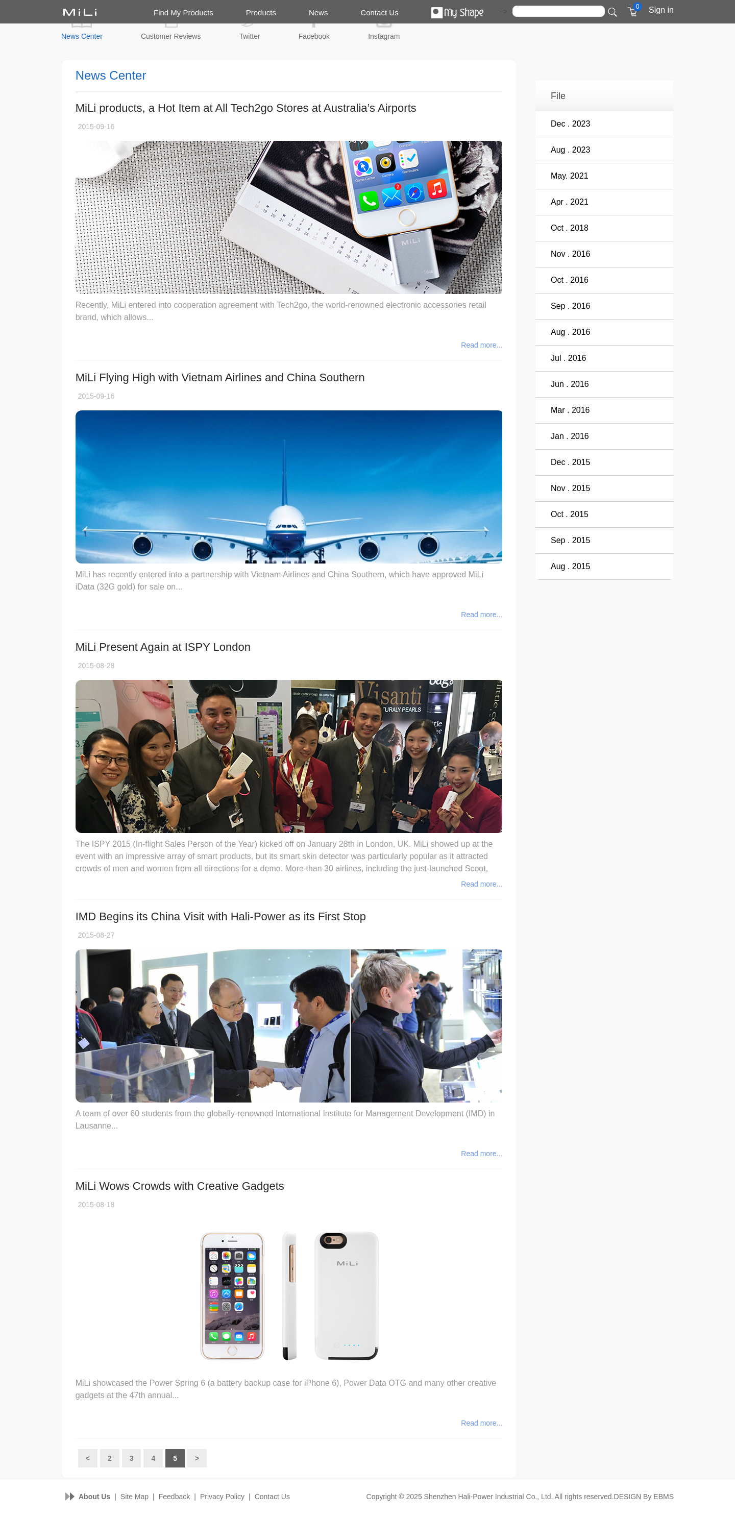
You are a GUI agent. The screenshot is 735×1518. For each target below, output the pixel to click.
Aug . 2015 (570, 566)
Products (261, 12)
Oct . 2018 (570, 228)
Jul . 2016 (568, 358)
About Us (94, 1496)
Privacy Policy (222, 1496)
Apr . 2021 (570, 202)
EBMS (663, 1496)
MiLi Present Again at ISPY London (163, 647)
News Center (82, 36)
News (318, 12)
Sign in (661, 10)
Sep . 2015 (570, 540)
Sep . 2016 (570, 306)
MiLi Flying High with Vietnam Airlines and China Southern (220, 377)
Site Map (134, 1496)
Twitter (249, 36)
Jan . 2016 (570, 436)
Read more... (481, 345)
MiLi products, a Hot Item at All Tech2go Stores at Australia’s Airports (246, 108)
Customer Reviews (171, 36)
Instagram (384, 36)
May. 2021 (570, 176)
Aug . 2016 (570, 332)
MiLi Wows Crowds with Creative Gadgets (180, 1186)
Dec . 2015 (570, 462)
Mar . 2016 (570, 410)
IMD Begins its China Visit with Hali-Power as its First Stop (221, 916)
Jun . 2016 (570, 384)
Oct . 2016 (570, 280)
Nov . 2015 (570, 488)
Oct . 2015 (570, 514)
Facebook (314, 36)
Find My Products (183, 12)
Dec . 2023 (570, 123)
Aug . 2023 (570, 149)
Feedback (174, 1496)
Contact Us (379, 12)
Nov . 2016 (570, 254)
